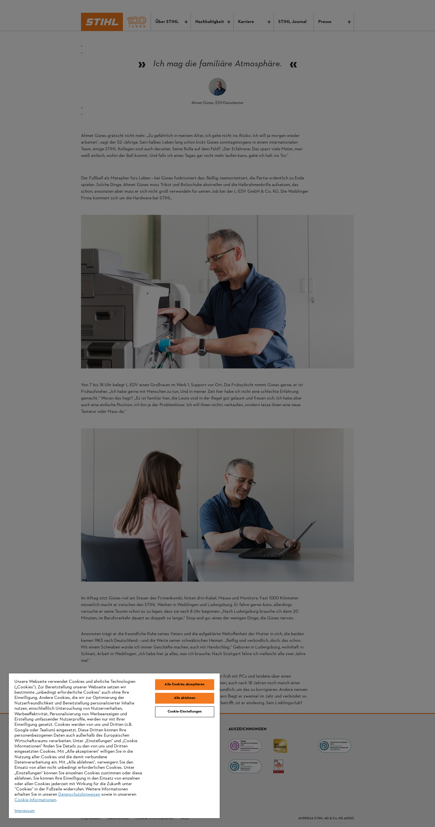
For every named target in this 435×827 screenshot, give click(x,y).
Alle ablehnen (185, 698)
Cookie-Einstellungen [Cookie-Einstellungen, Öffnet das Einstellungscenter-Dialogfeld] (185, 711)
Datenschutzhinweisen (79, 795)
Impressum (24, 811)
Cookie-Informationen (35, 800)
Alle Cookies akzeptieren (184, 684)
